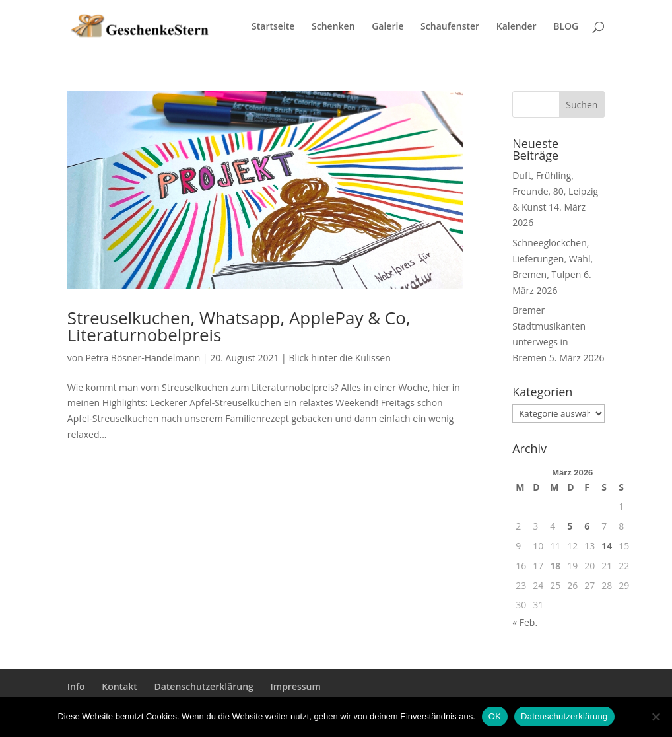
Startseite (273, 27)
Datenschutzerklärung (203, 686)
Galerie (387, 27)
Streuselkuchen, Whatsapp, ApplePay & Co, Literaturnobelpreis (239, 326)
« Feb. (524, 622)
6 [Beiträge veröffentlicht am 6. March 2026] (586, 526)
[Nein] (655, 716)
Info (76, 686)
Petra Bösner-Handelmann (142, 357)
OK (494, 716)
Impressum (296, 686)
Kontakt (119, 686)
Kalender (516, 27)
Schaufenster (449, 27)
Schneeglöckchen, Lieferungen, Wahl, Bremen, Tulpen (552, 258)
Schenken (333, 27)
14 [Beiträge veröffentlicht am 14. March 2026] (606, 546)
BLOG (565, 27)
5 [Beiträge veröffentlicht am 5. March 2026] (569, 526)
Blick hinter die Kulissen (339, 357)
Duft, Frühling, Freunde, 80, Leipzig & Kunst (555, 191)
